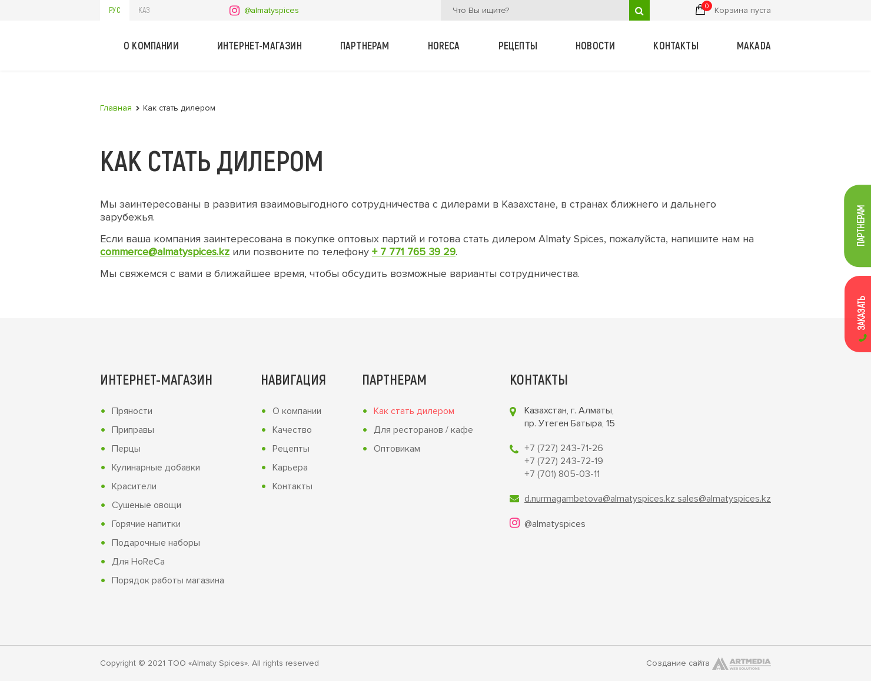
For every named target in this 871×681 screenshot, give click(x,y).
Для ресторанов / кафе (423, 430)
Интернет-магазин (259, 45)
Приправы (133, 430)
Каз (144, 10)
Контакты (675, 45)
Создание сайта (708, 663)
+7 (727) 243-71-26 (563, 448)
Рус (114, 10)
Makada (754, 45)
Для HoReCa (138, 562)
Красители (134, 486)
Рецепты (517, 45)
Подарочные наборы (156, 543)
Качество (292, 430)
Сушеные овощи (146, 505)
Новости (595, 45)
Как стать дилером (414, 411)
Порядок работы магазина (168, 580)
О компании (151, 45)
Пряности (132, 411)
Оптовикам (397, 449)
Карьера (290, 467)
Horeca (444, 45)
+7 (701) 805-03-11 (562, 474)
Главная (116, 108)
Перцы (126, 449)
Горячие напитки (146, 524)
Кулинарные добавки (156, 467)
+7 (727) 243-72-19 (563, 461)
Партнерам (365, 45)
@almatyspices (271, 10)
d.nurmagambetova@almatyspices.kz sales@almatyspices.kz (647, 499)
